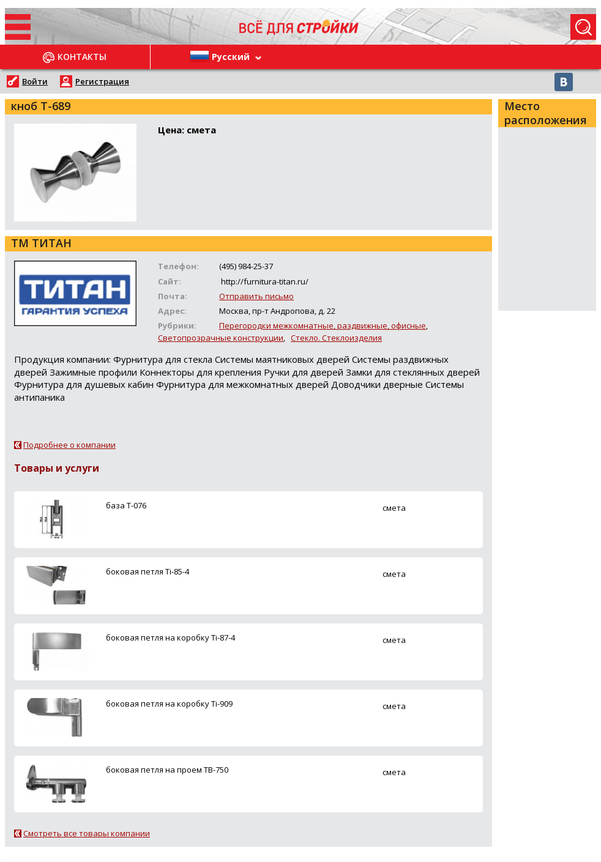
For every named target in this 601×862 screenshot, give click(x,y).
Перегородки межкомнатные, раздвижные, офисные (322, 325)
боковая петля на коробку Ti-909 (169, 703)
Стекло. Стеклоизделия (336, 337)
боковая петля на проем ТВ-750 (167, 769)
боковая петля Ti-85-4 (147, 571)
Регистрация (102, 81)
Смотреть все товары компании (86, 833)
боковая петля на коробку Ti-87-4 (170, 637)
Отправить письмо (256, 296)
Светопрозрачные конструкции (220, 337)
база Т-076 (126, 505)
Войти (35, 81)
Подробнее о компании (69, 444)
